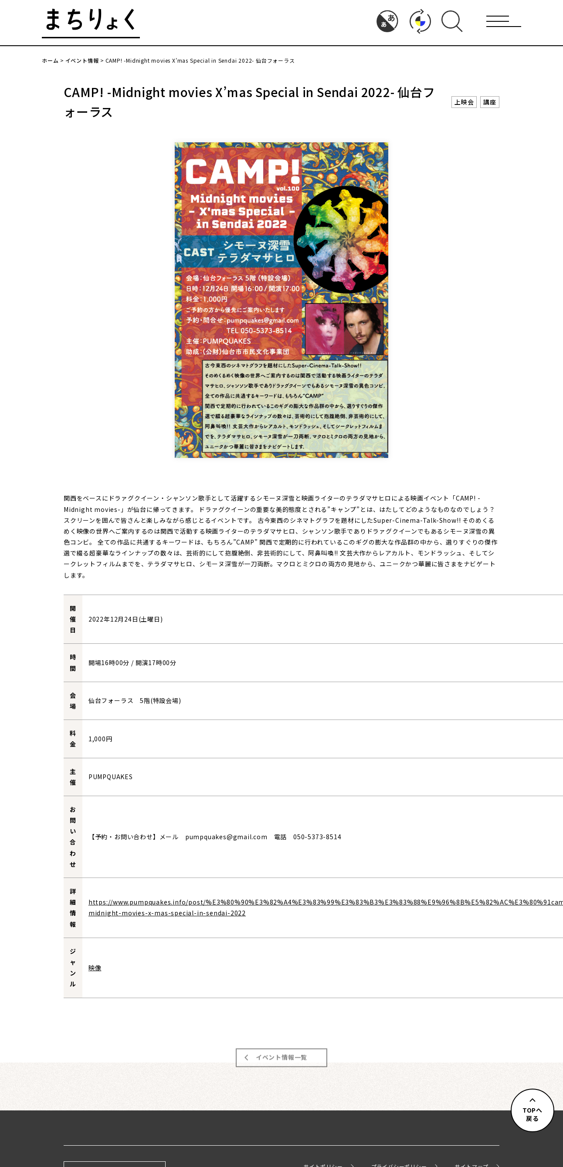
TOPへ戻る (532, 1114)
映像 (95, 967)
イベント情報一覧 (281, 1052)
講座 (489, 102)
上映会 (464, 102)
